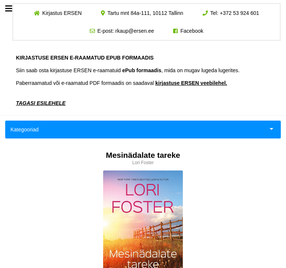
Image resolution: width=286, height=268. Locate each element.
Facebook (192, 31)
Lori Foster (142, 162)
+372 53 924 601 (239, 13)
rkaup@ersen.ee (134, 31)
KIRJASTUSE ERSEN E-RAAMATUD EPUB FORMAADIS (85, 58)
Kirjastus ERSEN (62, 13)
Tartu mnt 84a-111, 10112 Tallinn (145, 13)
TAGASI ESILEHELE (41, 103)
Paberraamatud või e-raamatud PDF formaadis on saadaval (121, 83)
